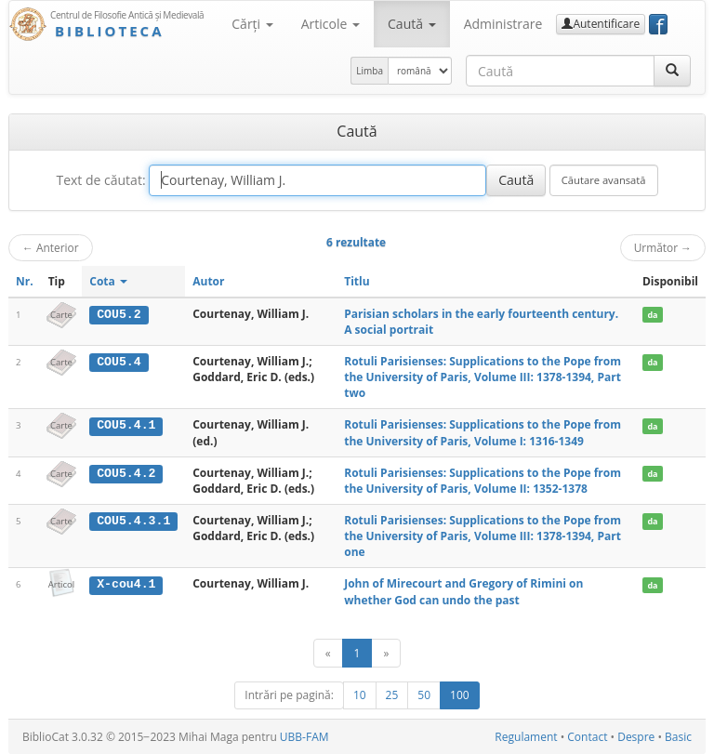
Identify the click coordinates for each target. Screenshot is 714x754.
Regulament (526, 737)
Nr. (24, 281)
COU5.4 (118, 361)
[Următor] (386, 653)
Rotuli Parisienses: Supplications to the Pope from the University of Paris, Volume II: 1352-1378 (482, 480)
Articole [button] (330, 24)
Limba (369, 70)
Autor (208, 281)
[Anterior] (328, 653)
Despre (635, 737)
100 (459, 695)
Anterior (50, 247)
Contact (587, 737)
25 (392, 695)
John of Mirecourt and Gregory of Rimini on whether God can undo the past (463, 591)
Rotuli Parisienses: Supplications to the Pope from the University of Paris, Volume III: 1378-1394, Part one (482, 536)
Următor (663, 247)
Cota (108, 281)
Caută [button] (412, 24)
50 (423, 695)
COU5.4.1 (126, 425)
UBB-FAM (304, 737)
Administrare (503, 24)
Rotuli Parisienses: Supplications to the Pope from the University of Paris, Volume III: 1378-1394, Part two (482, 377)
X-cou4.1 (126, 583)
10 (359, 695)
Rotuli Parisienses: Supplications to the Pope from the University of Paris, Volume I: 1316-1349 (482, 432)
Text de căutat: (100, 180)
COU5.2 (118, 314)
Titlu (356, 281)
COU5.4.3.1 (133, 520)
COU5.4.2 (126, 473)
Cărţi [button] (251, 24)
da (652, 315)
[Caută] (672, 70)
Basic (678, 737)
